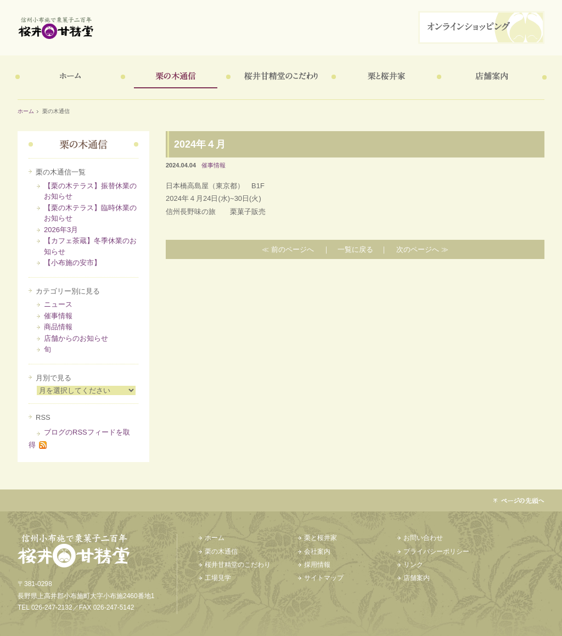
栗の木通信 (173, 77)
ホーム (68, 77)
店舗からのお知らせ (76, 338)
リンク (413, 565)
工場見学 (218, 578)
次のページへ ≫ (422, 249)
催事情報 (58, 316)
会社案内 (317, 551)
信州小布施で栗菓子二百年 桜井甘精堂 (218, 27)
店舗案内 (489, 77)
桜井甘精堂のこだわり (278, 77)
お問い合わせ (423, 538)
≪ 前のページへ (288, 249)
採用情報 (317, 565)
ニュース (58, 304)
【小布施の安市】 (72, 262)
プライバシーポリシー (436, 551)
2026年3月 (61, 230)
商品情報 (58, 327)
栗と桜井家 (384, 77)
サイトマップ (324, 578)
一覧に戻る (355, 249)
